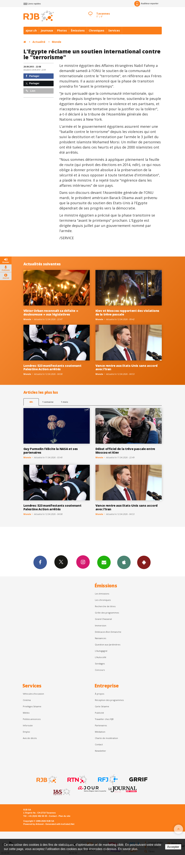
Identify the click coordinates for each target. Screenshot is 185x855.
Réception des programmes (109, 700)
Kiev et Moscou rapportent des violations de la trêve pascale (127, 312)
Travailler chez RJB (104, 719)
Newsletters (104, 562)
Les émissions (102, 593)
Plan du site (64, 816)
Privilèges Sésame (32, 706)
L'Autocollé (100, 657)
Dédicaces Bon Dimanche (108, 632)
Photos (62, 30)
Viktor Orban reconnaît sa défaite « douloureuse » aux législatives (50, 312)
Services (114, 30)
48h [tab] (31, 401)
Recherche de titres (105, 606)
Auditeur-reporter (146, 4)
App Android (144, 562)
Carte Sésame (102, 706)
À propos (99, 693)
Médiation (100, 731)
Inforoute (28, 725)
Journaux (47, 30)
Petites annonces (32, 719)
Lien (30, 90)
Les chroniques (103, 600)
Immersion (100, 625)
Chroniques (96, 30)
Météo (26, 712)
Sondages (100, 663)
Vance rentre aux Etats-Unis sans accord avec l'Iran (126, 367)
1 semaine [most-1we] (47, 401)
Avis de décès (30, 738)
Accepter (173, 846)
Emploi (26, 731)
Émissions (78, 30)
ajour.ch (31, 30)
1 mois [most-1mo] (64, 401)
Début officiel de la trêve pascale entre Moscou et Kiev (125, 451)
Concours (100, 670)
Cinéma (27, 700)
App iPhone (124, 562)
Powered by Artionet (33, 824)
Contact (99, 744)
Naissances (100, 638)
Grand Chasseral (103, 619)
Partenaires (101, 725)
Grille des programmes (107, 612)
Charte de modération (106, 738)
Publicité (99, 712)
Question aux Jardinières (107, 644)
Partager (32, 76)
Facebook (40, 562)
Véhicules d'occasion (33, 693)
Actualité (38, 42)
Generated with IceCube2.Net (60, 824)
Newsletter (100, 751)
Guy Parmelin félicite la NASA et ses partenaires (50, 451)
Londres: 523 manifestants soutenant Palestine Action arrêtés (52, 367)
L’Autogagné (101, 651)
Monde (56, 42)
